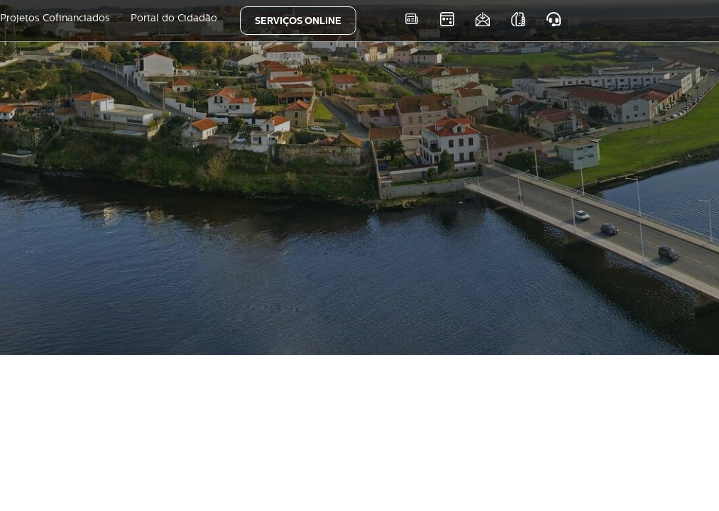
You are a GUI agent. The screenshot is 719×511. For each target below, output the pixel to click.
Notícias (412, 19)
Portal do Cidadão (174, 17)
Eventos (447, 19)
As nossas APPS (518, 19)
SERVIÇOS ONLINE (298, 20)
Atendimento (554, 19)
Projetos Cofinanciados (55, 17)
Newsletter (483, 19)
